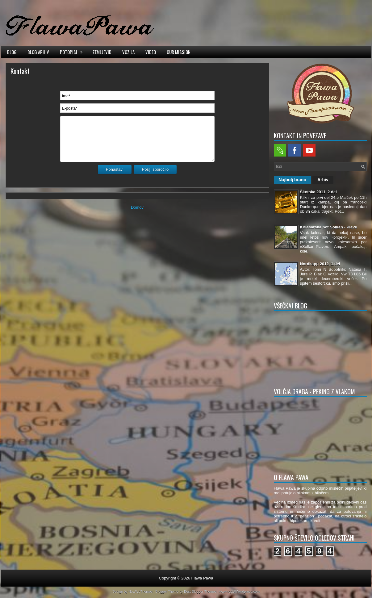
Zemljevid (102, 51)
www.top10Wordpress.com (239, 591)
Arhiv (322, 179)
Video (150, 51)
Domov (137, 207)
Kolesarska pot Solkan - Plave (328, 227)
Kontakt (20, 71)
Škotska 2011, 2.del (318, 192)
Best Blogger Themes (200, 591)
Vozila (128, 51)
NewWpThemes (140, 591)
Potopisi (73, 51)
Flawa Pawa (202, 578)
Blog (12, 51)
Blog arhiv (38, 51)
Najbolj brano (292, 179)
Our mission (178, 51)
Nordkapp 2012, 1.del (320, 263)
